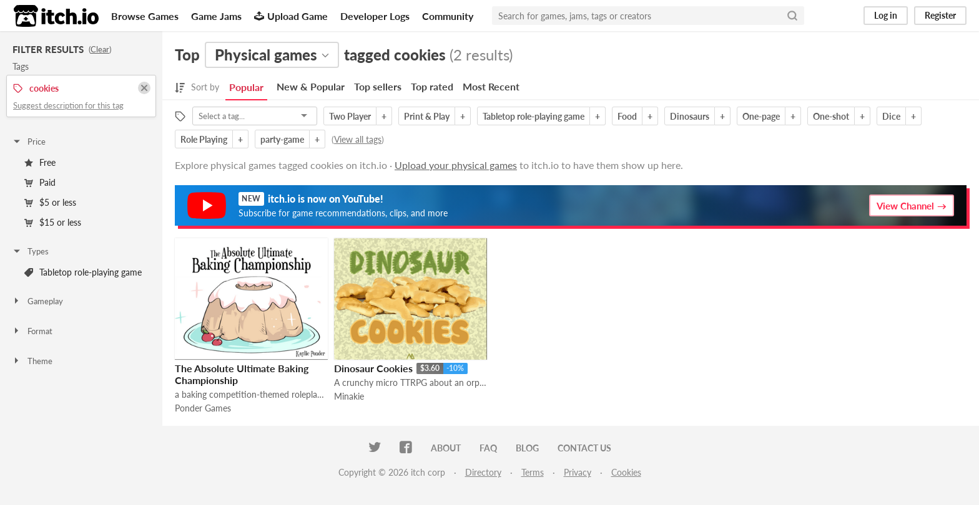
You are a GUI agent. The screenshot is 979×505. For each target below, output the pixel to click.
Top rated (432, 86)
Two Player (350, 116)
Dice (891, 116)
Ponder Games (203, 408)
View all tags (357, 139)
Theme (32, 361)
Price (29, 142)
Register (940, 15)
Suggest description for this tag (68, 105)
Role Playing (203, 139)
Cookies (626, 472)
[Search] (792, 15)
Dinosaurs (689, 116)
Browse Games (145, 16)
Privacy (577, 472)
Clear (100, 49)
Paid (40, 182)
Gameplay (37, 301)
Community (447, 16)
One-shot (831, 116)
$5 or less (50, 202)
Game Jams (216, 16)
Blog (527, 448)
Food (627, 116)
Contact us (584, 448)
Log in (885, 15)
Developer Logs (375, 16)
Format (32, 331)
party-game (282, 139)
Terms (532, 472)
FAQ (488, 448)
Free (40, 162)
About (446, 448)
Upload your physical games (456, 165)
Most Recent (491, 86)
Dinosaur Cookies (373, 368)
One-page (761, 116)
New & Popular (311, 86)
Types (30, 251)
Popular (246, 87)
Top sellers (377, 86)
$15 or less (52, 222)
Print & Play (427, 116)
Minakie (349, 396)
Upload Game (291, 16)
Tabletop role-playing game (83, 272)
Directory (483, 472)
